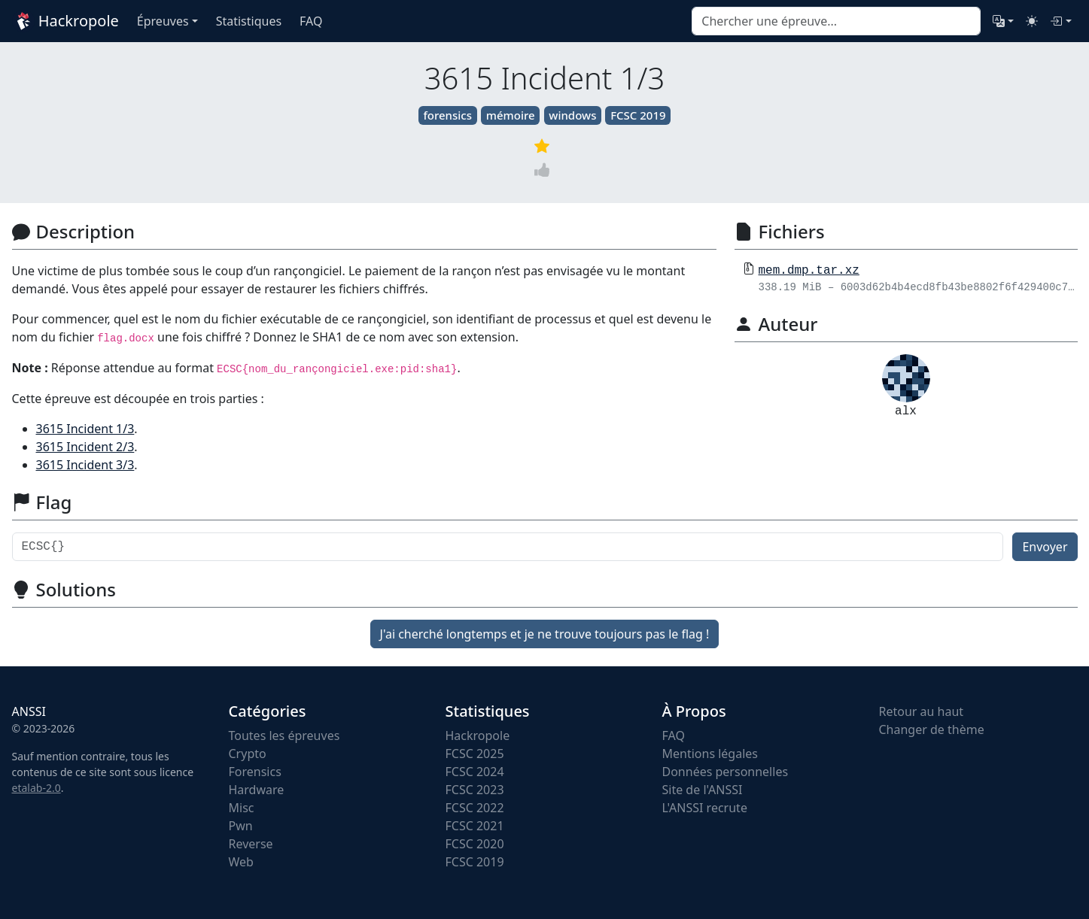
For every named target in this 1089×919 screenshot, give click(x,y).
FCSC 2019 (637, 115)
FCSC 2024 (475, 771)
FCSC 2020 (475, 844)
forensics (447, 115)
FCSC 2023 (475, 789)
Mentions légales (710, 753)
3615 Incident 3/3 (85, 464)
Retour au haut (921, 711)
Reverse (251, 844)
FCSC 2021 (475, 825)
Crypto (247, 753)
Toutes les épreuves (284, 735)
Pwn (241, 825)
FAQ (673, 735)
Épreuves (163, 21)
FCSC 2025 (475, 753)
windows (572, 115)
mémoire (510, 115)
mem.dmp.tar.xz (809, 271)
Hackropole (65, 21)
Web (241, 862)
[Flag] (508, 546)
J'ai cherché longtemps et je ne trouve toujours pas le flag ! (545, 634)
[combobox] (836, 21)
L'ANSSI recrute (704, 807)
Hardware (256, 789)
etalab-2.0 (36, 788)
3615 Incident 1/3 (85, 428)
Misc (241, 807)
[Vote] (544, 169)
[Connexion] (1060, 21)
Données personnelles (725, 771)
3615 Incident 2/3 (85, 446)
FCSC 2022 (475, 807)
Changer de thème (931, 729)
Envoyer (1044, 546)
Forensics (255, 771)
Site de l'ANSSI (702, 789)
